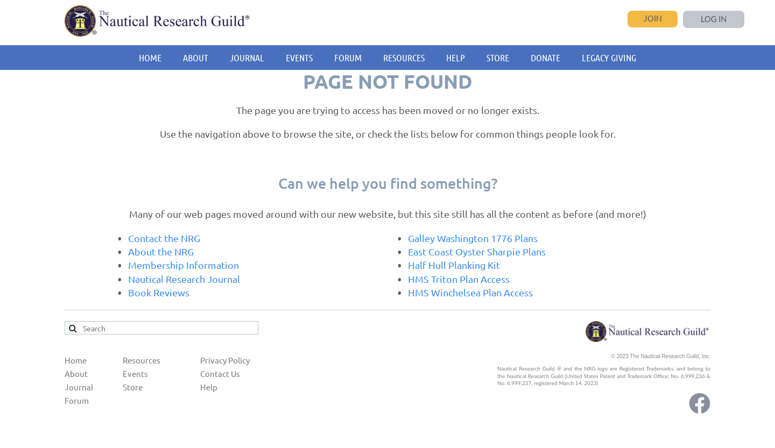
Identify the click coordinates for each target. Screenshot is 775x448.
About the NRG (161, 251)
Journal (79, 387)
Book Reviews (158, 292)
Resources (141, 360)
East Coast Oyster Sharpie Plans (477, 251)
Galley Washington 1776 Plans (473, 238)
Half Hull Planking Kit (454, 265)
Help (208, 387)
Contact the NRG (164, 238)
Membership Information (183, 265)
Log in (714, 19)
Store (133, 387)
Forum (77, 400)
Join (652, 18)
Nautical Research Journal (184, 279)
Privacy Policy (225, 360)
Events (135, 373)
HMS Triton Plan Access (459, 279)
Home (76, 360)
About (76, 373)
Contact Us (220, 373)
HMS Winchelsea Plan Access (470, 292)
